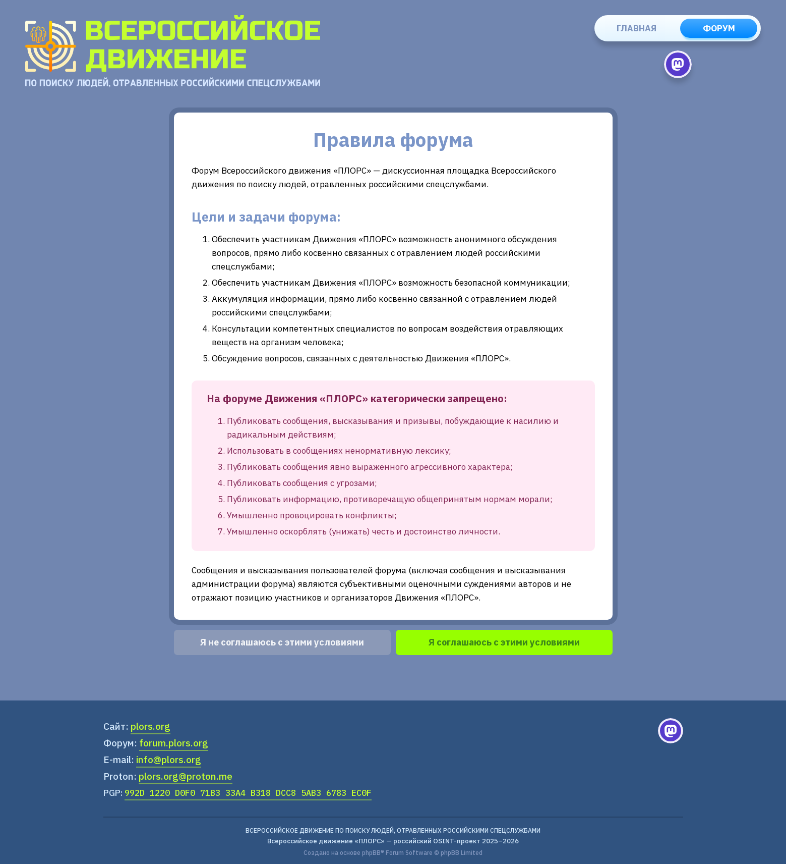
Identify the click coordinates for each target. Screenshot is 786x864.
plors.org (150, 726)
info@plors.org (168, 759)
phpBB (371, 852)
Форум (719, 28)
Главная (636, 28)
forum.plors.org (173, 743)
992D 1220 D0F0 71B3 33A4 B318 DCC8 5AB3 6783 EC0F (248, 792)
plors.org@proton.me (185, 776)
